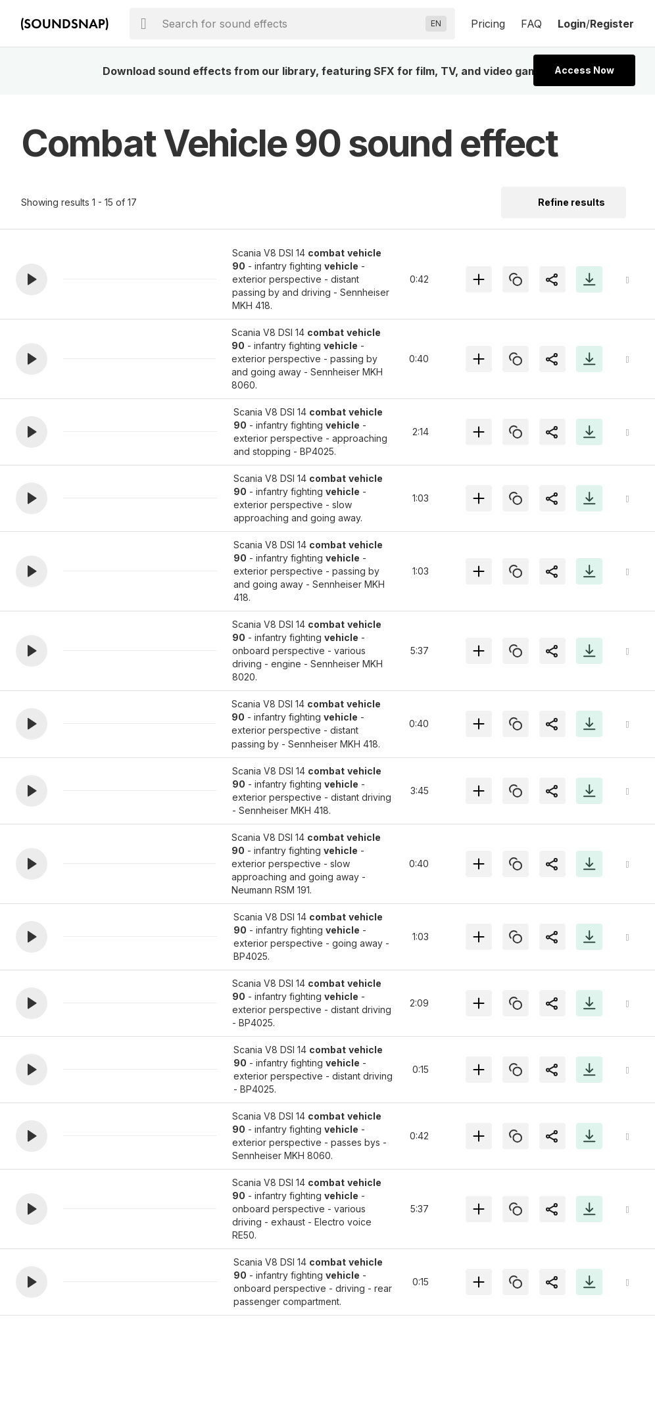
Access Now (584, 70)
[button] (31, 279)
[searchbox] (291, 24)
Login (572, 23)
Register (612, 23)
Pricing (488, 23)
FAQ (531, 23)
